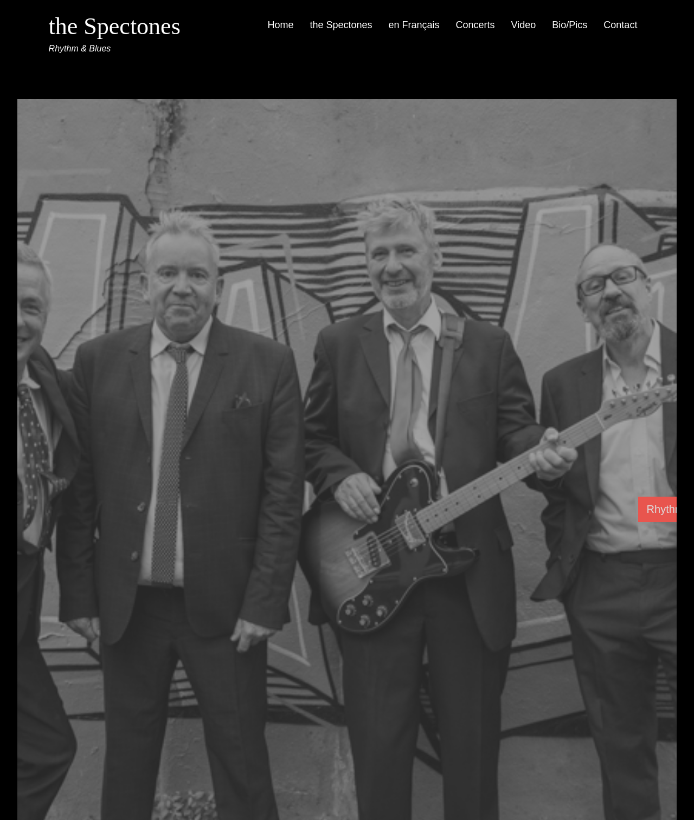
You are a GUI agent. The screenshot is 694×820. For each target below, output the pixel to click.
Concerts (475, 24)
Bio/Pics (569, 24)
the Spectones (115, 26)
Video (523, 24)
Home (280, 24)
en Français (414, 24)
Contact (620, 24)
